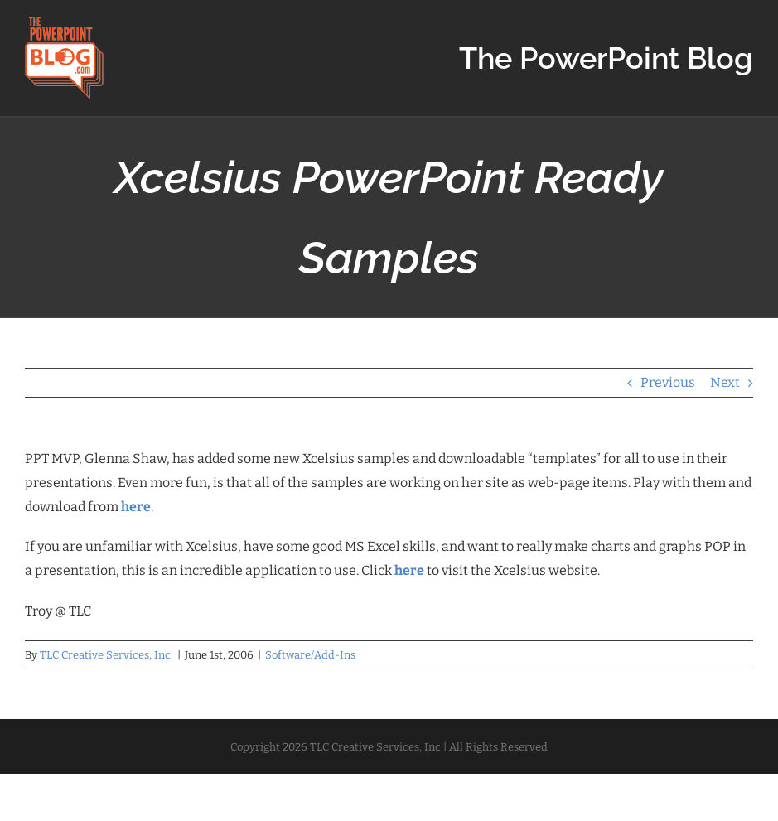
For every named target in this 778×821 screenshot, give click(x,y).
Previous (667, 382)
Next (725, 382)
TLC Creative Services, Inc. (106, 655)
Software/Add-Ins (310, 655)
